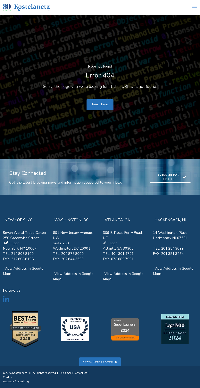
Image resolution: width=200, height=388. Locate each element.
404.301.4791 (122, 253)
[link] (26, 7)
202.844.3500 (72, 259)
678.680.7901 (122, 259)
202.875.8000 (72, 253)
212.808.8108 (22, 259)
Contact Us (80, 373)
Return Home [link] (100, 104)
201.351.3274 (172, 253)
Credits (7, 377)
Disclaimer (65, 373)
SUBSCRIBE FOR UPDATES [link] (172, 177)
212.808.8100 (22, 253)
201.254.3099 (172, 248)
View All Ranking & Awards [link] (100, 361)
